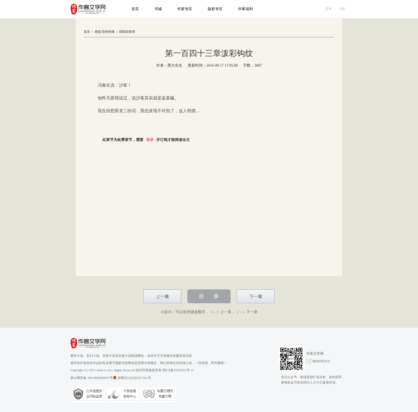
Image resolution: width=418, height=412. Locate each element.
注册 (342, 9)
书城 (158, 9)
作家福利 (245, 9)
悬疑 (98, 32)
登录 (328, 9)
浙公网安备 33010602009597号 (93, 378)
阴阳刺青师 (127, 32)
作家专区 (184, 9)
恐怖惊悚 (108, 32)
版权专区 (215, 9)
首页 (135, 9)
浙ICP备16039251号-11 (178, 370)
